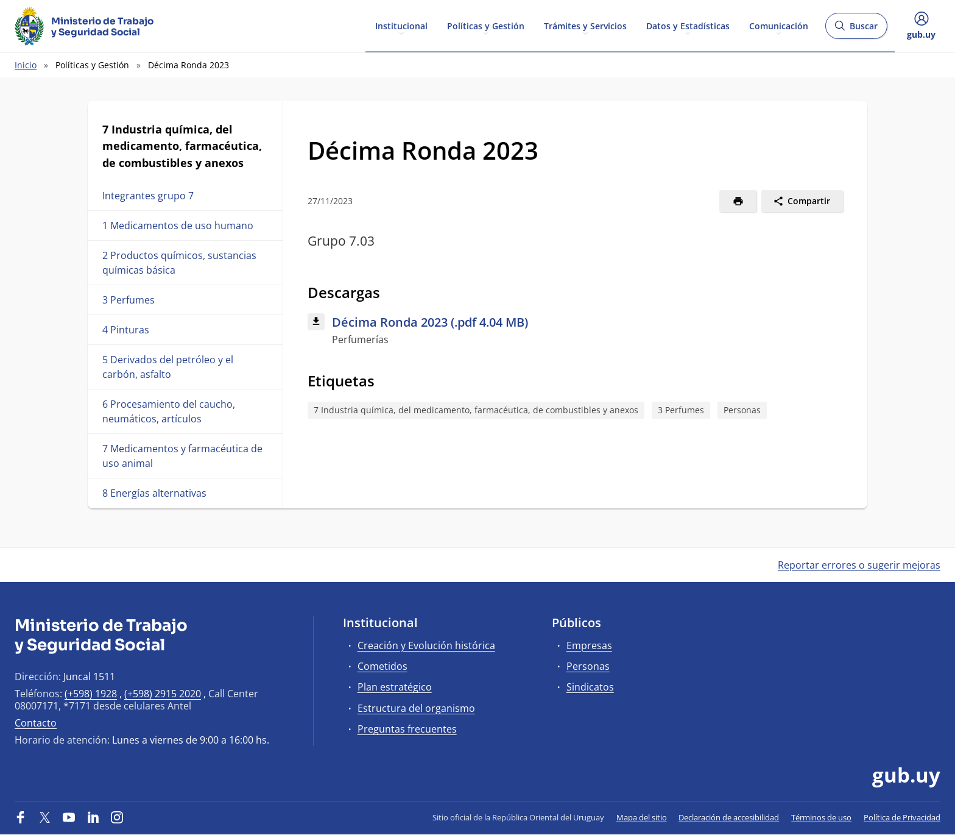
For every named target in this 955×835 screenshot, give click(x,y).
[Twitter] (45, 817)
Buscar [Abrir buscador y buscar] (856, 29)
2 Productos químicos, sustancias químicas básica (179, 263)
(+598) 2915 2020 (162, 693)
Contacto (36, 723)
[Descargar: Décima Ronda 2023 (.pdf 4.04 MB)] (575, 330)
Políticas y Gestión (485, 25)
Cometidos (382, 666)
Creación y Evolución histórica (426, 645)
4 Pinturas (125, 329)
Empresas (589, 645)
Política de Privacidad (902, 817)
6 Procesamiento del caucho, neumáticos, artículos (168, 411)
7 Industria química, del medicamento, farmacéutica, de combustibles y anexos (476, 410)
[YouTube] (69, 817)
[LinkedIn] (93, 817)
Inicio (26, 65)
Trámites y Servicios (585, 25)
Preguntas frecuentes (407, 729)
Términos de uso (821, 817)
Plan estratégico (395, 687)
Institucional (401, 25)
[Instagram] (117, 817)
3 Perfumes (128, 300)
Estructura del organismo (416, 708)
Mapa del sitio (641, 817)
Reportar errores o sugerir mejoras (859, 565)
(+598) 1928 (91, 693)
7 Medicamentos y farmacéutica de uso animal (182, 456)
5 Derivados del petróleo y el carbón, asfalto (167, 367)
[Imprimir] (737, 201)
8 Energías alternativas (154, 493)
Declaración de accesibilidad (728, 817)
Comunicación (778, 25)
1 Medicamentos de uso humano (177, 225)
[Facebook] (21, 817)
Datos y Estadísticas (688, 25)
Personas (742, 410)
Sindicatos (590, 687)
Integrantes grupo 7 (148, 195)
